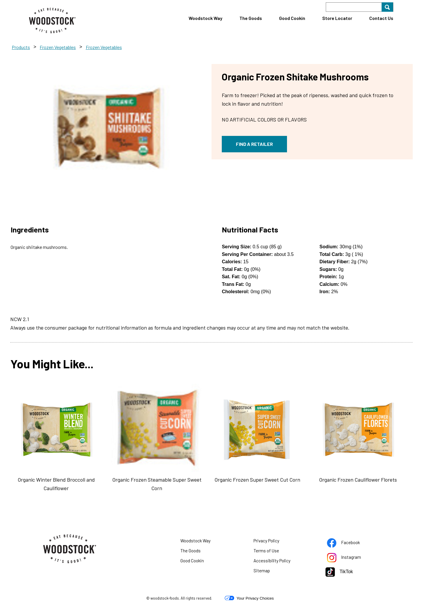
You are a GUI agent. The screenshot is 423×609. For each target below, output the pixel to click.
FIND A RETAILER (254, 144)
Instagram (351, 558)
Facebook (351, 543)
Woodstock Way (205, 18)
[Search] (359, 7)
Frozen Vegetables (58, 47)
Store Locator (337, 18)
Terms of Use (274, 552)
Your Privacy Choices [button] (249, 598)
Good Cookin (292, 18)
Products (21, 47)
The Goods (250, 18)
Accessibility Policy (279, 562)
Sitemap (262, 570)
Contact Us (381, 18)
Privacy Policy (274, 542)
